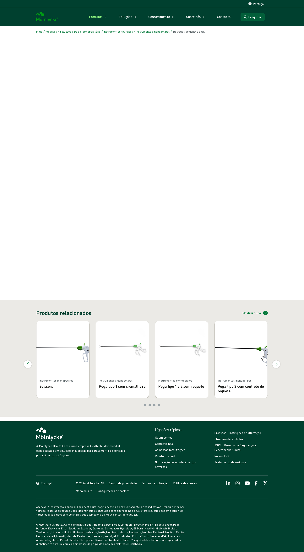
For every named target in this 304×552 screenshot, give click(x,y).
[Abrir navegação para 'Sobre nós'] (196, 16)
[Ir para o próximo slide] (276, 364)
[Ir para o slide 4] (158, 405)
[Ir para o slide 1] (145, 405)
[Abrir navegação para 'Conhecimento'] (162, 16)
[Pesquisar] (253, 17)
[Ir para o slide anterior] (28, 364)
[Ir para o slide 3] (154, 405)
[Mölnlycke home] (47, 17)
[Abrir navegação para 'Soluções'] (128, 16)
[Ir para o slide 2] (149, 405)
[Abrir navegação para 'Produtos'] (98, 16)
